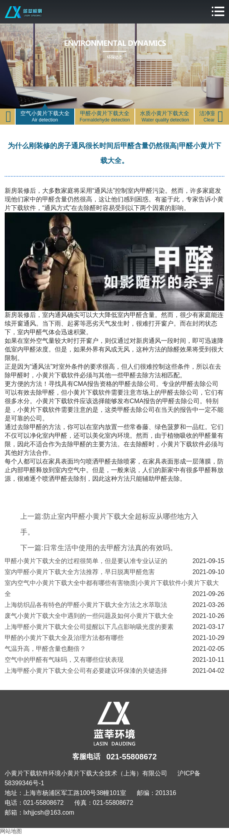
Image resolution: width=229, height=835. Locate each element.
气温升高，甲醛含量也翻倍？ (45, 648)
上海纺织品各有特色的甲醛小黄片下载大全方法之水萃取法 (86, 604)
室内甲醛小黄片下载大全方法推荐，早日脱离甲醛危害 (80, 572)
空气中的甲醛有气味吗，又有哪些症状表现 (64, 659)
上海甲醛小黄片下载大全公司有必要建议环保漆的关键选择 (86, 670)
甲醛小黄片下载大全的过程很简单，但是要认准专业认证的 (86, 561)
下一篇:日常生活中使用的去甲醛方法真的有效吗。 (98, 548)
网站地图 (11, 831)
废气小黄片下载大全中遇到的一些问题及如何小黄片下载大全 (89, 615)
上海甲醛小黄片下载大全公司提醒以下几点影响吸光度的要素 (89, 626)
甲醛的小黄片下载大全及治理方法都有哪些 (64, 637)
